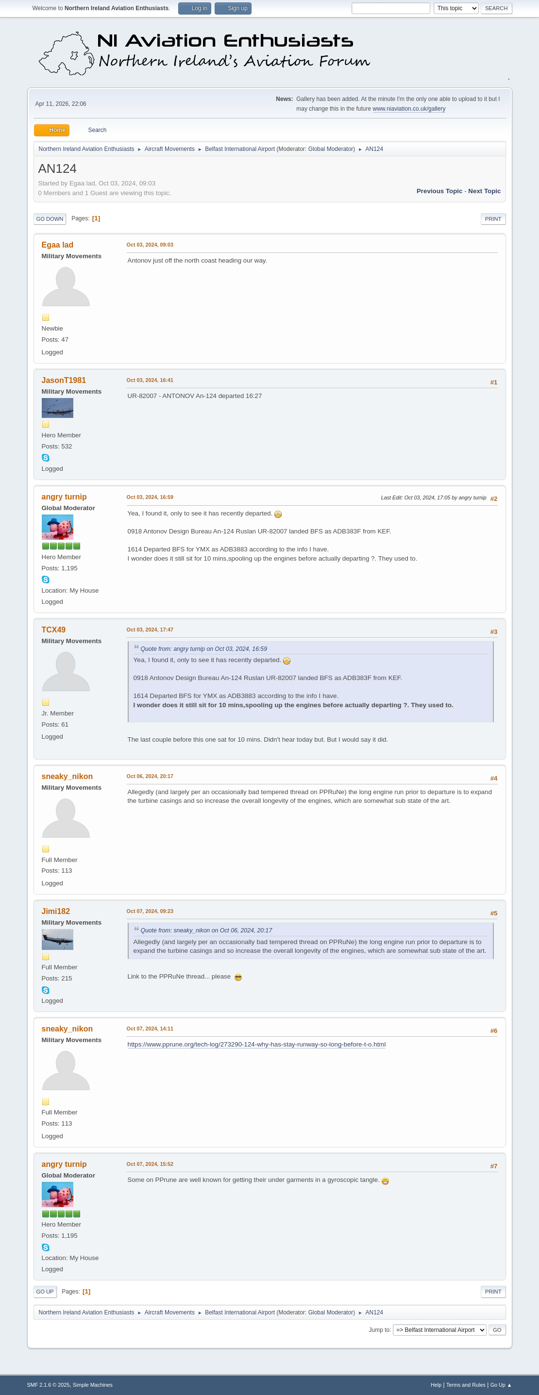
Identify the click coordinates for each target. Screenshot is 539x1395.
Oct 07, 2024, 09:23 (150, 911)
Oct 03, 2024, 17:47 (150, 629)
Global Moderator (331, 149)
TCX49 (54, 630)
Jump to (379, 1329)
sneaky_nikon (67, 776)
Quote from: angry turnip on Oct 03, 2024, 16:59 (204, 649)
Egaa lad (58, 245)
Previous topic (440, 191)
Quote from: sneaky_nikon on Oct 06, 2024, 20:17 (206, 930)
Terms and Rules (466, 1385)
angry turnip (64, 497)
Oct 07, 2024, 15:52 (150, 1164)
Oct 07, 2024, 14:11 (150, 1028)
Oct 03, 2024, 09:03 (150, 245)
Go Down (50, 219)
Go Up (45, 1292)
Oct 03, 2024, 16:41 (150, 380)
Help (436, 1385)
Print (493, 219)
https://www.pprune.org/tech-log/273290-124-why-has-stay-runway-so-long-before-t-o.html (257, 1044)
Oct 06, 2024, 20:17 (150, 776)
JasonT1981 (64, 380)
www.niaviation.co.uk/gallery (409, 108)
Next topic (484, 191)
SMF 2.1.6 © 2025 (48, 1385)
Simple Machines (93, 1385)
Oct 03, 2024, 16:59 (150, 497)
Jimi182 (56, 911)
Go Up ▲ (501, 1385)
